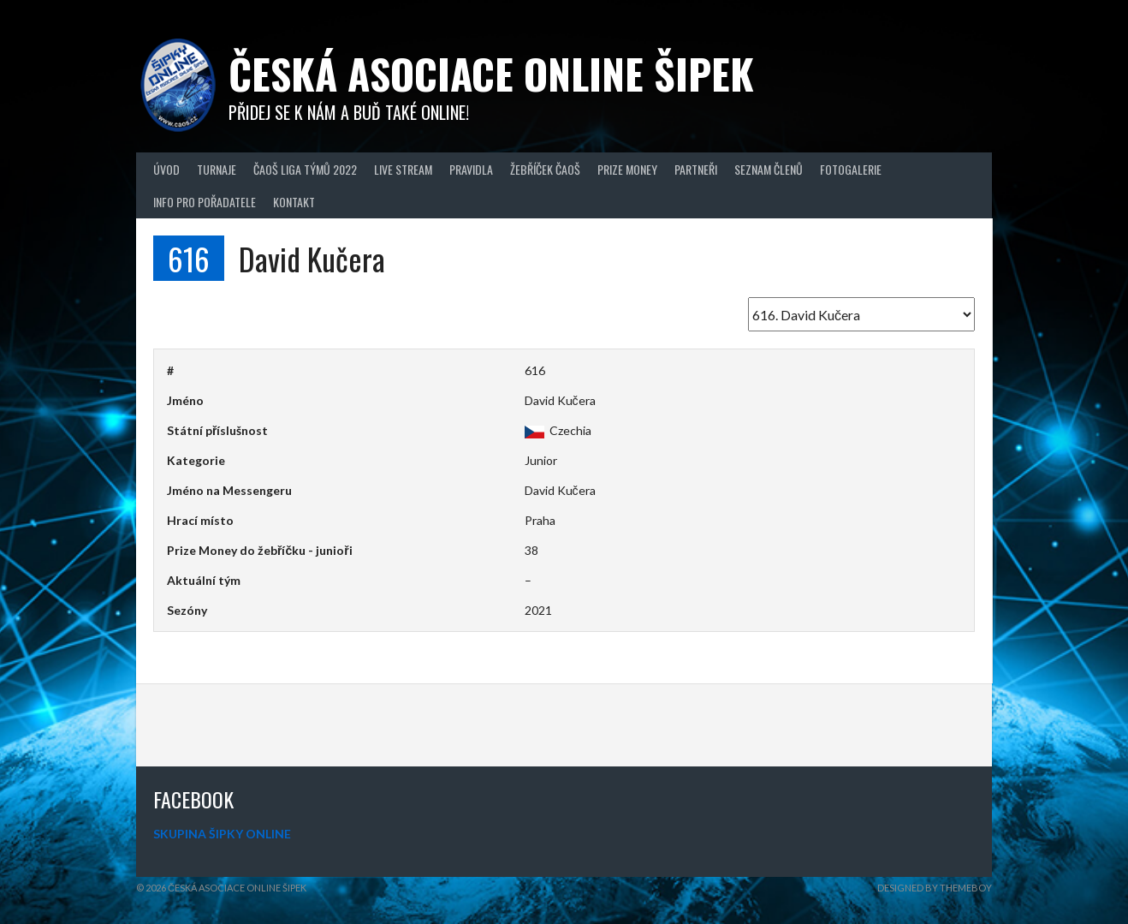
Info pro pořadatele (204, 202)
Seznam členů (768, 169)
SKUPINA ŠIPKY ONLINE (222, 833)
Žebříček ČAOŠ (545, 169)
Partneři (695, 169)
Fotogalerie (851, 169)
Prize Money (627, 169)
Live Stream (403, 169)
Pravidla (471, 169)
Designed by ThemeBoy (934, 887)
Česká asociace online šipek (491, 73)
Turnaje (216, 169)
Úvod (166, 169)
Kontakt (294, 202)
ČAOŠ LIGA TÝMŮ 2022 (305, 169)
